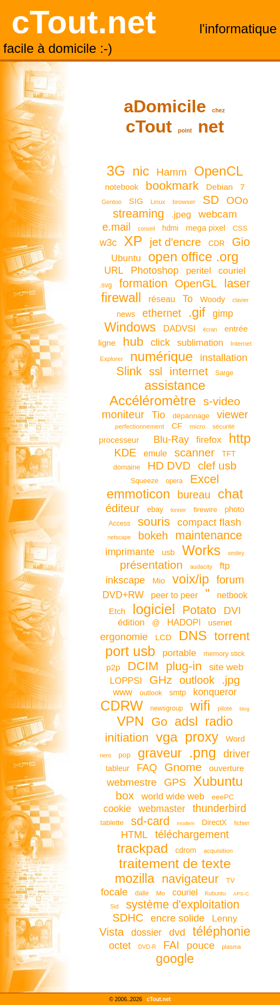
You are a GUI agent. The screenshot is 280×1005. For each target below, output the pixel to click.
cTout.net (83, 22)
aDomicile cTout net (174, 116)
